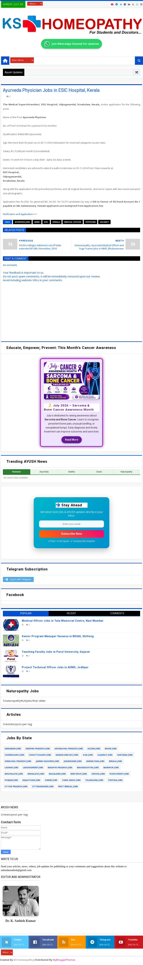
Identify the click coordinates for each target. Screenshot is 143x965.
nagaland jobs (57, 773)
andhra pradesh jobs (38, 748)
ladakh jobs (11, 767)
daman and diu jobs (67, 754)
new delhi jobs (78, 773)
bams (37, 222)
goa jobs (88, 754)
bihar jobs (111, 748)
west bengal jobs (68, 786)
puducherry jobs (119, 773)
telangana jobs (94, 780)
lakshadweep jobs (33, 767)
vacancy (104, 222)
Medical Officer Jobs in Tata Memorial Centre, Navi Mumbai (62, 620)
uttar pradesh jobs (16, 786)
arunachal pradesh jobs (69, 748)
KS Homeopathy (23, 960)
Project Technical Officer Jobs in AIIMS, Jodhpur (55, 667)
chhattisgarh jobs (40, 754)
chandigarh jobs (14, 754)
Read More (71, 439)
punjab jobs (11, 780)
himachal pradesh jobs (18, 761)
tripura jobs (115, 780)
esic (46, 222)
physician (90, 222)
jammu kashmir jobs (47, 761)
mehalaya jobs (36, 773)
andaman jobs (13, 748)
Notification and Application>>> (20, 214)
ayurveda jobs (22, 222)
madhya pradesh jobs (60, 767)
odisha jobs (98, 773)
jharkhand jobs (73, 761)
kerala (56, 222)
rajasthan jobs (31, 780)
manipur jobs (111, 767)
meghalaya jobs (14, 773)
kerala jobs (115, 761)
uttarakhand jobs (43, 786)
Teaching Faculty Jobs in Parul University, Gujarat (56, 651)
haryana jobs (125, 754)
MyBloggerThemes (64, 960)
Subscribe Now (71, 533)
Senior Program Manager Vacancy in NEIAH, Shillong (58, 636)
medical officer (72, 222)
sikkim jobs (51, 780)
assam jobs (94, 748)
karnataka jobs (95, 761)
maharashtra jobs (88, 767)
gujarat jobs (105, 754)
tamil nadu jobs (71, 780)
